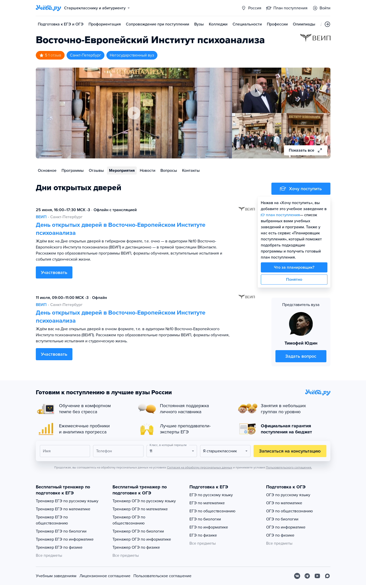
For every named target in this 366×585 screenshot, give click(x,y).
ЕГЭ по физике (203, 535)
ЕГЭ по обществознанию (212, 511)
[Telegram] (307, 576)
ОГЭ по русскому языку (288, 494)
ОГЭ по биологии (282, 519)
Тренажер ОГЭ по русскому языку (144, 501)
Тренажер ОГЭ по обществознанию (128, 520)
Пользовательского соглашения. (289, 467)
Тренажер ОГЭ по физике (136, 547)
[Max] (327, 576)
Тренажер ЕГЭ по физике (59, 547)
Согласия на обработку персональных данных (199, 467)
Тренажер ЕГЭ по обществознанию (52, 520)
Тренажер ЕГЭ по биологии (61, 531)
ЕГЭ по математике (207, 503)
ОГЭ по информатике (285, 527)
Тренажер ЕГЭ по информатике (65, 539)
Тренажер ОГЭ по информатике (141, 539)
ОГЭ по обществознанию (289, 511)
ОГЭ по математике (284, 503)
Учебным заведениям (56, 575)
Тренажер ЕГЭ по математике (63, 509)
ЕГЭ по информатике (208, 527)
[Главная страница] (48, 8)
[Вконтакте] (297, 576)
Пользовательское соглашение (162, 575)
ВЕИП (41, 216)
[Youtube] (317, 576)
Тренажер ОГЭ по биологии (138, 531)
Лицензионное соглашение (104, 575)
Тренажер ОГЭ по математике (140, 509)
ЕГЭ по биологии (205, 519)
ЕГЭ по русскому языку (211, 494)
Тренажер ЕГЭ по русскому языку (67, 501)
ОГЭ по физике (280, 535)
